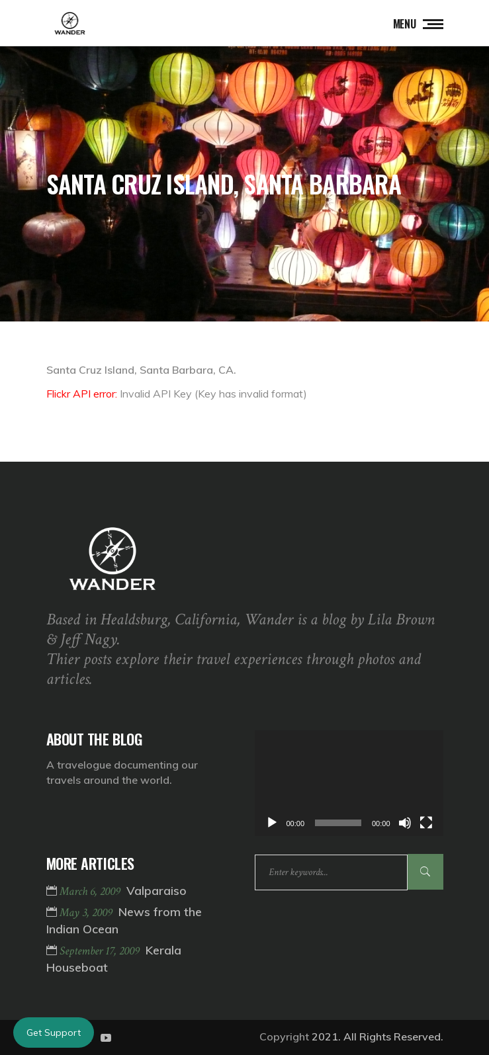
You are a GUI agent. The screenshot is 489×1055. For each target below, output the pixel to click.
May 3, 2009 (87, 912)
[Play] (272, 822)
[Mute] (405, 822)
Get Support (53, 1032)
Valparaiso (156, 890)
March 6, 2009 (91, 891)
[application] (349, 783)
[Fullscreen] (426, 822)
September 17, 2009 (101, 950)
